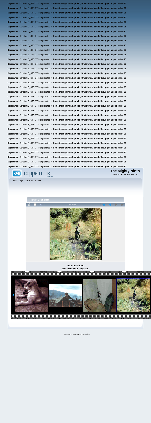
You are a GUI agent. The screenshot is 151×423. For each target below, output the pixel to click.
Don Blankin (43, 200)
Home (33, 200)
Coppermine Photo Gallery (81, 334)
